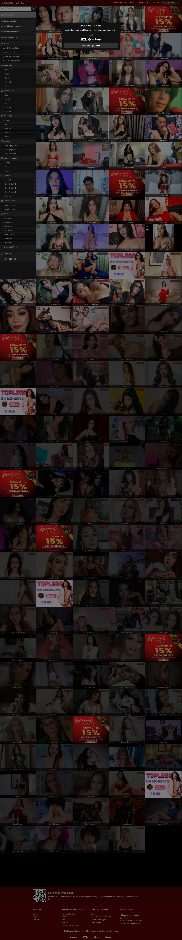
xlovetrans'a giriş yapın (91, 46)
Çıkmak (91, 34)
